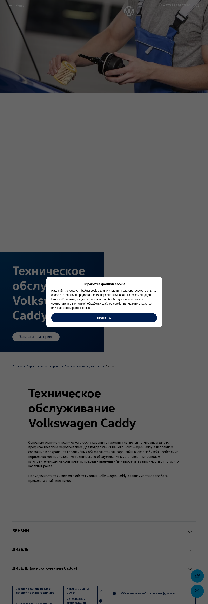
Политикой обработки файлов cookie (96, 303)
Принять (104, 317)
